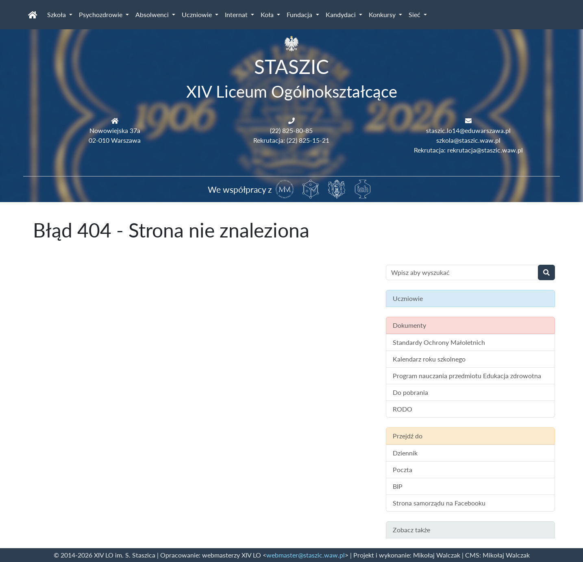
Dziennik (405, 453)
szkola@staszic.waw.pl (468, 140)
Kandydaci (341, 14)
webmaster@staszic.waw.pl (305, 555)
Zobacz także (411, 530)
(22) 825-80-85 (291, 130)
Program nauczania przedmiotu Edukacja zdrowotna (467, 375)
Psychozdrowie (101, 14)
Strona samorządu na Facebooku (439, 503)
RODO (402, 409)
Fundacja (300, 14)
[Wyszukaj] (546, 272)
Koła (268, 14)
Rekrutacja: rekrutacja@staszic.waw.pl (468, 150)
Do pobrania (410, 392)
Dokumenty (409, 325)
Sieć (415, 14)
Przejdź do (407, 436)
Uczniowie (197, 14)
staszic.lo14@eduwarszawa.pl (468, 130)
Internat (237, 14)
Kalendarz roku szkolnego (429, 359)
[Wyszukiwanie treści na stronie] (462, 272)
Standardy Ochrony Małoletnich (439, 342)
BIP (397, 486)
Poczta (402, 469)
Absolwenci (152, 14)
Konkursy (383, 14)
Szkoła (57, 14)
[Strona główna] (32, 15)
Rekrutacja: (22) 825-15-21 (291, 140)
